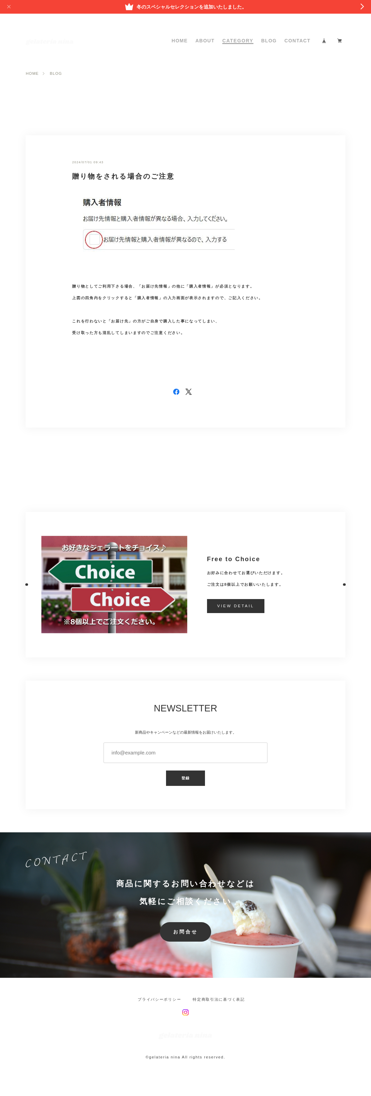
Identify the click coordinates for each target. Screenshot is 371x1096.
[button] (26, 584)
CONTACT (298, 40)
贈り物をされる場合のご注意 (123, 176)
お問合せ (185, 931)
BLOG (268, 40)
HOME (179, 40)
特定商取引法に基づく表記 (219, 999)
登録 (185, 778)
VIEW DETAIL (235, 606)
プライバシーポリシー (159, 999)
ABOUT (205, 40)
